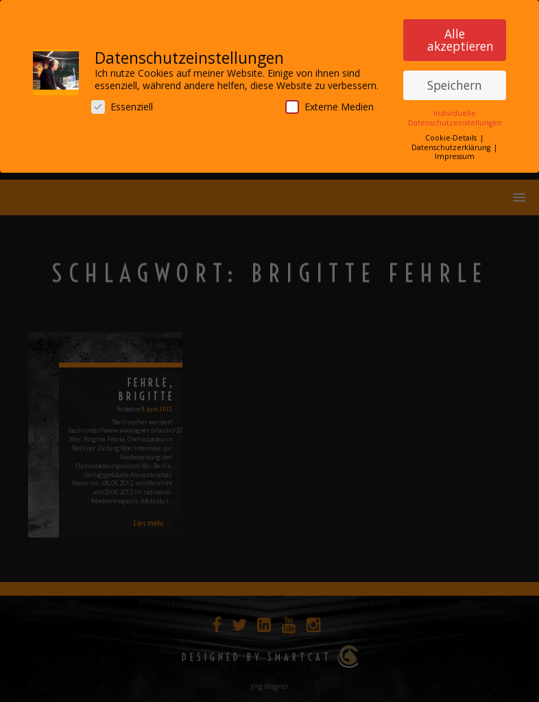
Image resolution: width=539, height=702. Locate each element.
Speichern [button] (454, 81)
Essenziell (122, 103)
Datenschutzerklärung (451, 144)
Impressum (455, 153)
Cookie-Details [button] (452, 135)
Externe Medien (329, 103)
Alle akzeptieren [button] (460, 37)
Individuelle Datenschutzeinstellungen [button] (455, 115)
